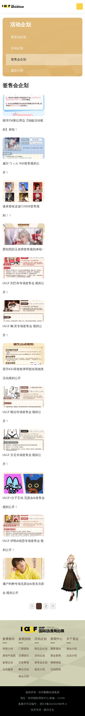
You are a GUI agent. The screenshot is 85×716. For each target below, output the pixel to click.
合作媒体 (8, 669)
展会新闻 (55, 655)
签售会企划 (18, 59)
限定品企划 (18, 37)
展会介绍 (71, 648)
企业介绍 (71, 655)
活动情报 (55, 669)
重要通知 (55, 648)
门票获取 (24, 648)
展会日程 (24, 676)
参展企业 (8, 662)
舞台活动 (24, 669)
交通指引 (24, 655)
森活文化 (49, 709)
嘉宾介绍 (17, 70)
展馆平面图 (9, 655)
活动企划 (17, 48)
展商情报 (55, 662)
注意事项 (24, 662)
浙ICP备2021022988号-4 (53, 703)
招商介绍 (8, 648)
